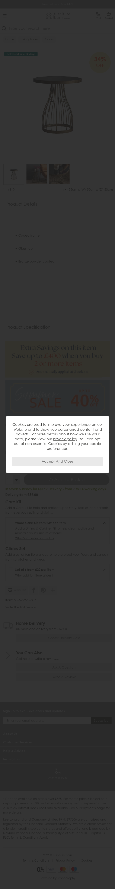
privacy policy (65, 439)
